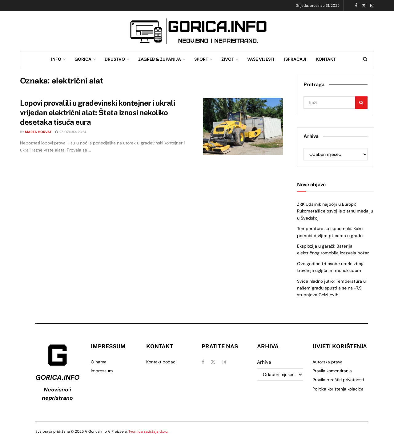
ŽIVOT (227, 59)
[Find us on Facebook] (203, 362)
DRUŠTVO (115, 59)
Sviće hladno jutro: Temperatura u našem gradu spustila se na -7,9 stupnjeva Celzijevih (331, 288)
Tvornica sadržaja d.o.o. (148, 431)
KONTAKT (326, 59)
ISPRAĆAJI (295, 59)
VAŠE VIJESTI (260, 59)
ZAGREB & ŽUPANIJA (159, 59)
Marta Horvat (38, 132)
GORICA (82, 59)
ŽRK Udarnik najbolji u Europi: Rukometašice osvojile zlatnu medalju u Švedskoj (335, 211)
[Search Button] (365, 59)
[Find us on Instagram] (224, 362)
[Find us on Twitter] (213, 362)
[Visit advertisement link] (198, 31)
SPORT (201, 59)
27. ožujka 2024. (71, 132)
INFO (56, 59)
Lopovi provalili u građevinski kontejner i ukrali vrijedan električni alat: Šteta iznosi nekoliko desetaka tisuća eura (97, 112)
